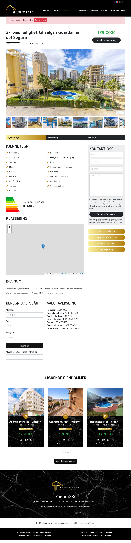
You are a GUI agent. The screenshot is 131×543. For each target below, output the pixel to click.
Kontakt (104, 10)
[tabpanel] (26, 418)
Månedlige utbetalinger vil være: (21, 351)
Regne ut (24, 345)
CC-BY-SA (79, 274)
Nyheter (94, 10)
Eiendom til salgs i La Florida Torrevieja (96, 532)
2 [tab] (65, 452)
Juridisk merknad (62, 523)
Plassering (53, 137)
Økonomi (92, 137)
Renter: (9, 321)
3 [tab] (68, 452)
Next (122, 82)
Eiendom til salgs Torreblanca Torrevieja (35, 535)
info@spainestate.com (88, 501)
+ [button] (9, 227)
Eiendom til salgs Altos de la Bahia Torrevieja (34, 532)
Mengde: (10, 309)
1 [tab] (63, 452)
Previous (9, 82)
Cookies (83, 523)
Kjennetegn (13, 137)
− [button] (9, 231)
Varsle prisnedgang (106, 40)
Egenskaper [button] (68, 10)
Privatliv (74, 523)
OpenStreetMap (63, 274)
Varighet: (10, 332)
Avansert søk (40, 20)
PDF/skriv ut (106, 249)
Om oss (56, 10)
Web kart (92, 523)
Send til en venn (106, 243)
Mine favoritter (118, 10)
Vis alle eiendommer (65, 461)
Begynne (46, 10)
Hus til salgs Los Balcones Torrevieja (96, 535)
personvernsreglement (96, 204)
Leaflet (47, 274)
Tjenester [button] (83, 10)
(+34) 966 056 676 (64, 501)
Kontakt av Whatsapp (106, 231)
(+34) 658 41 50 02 (45, 501)
